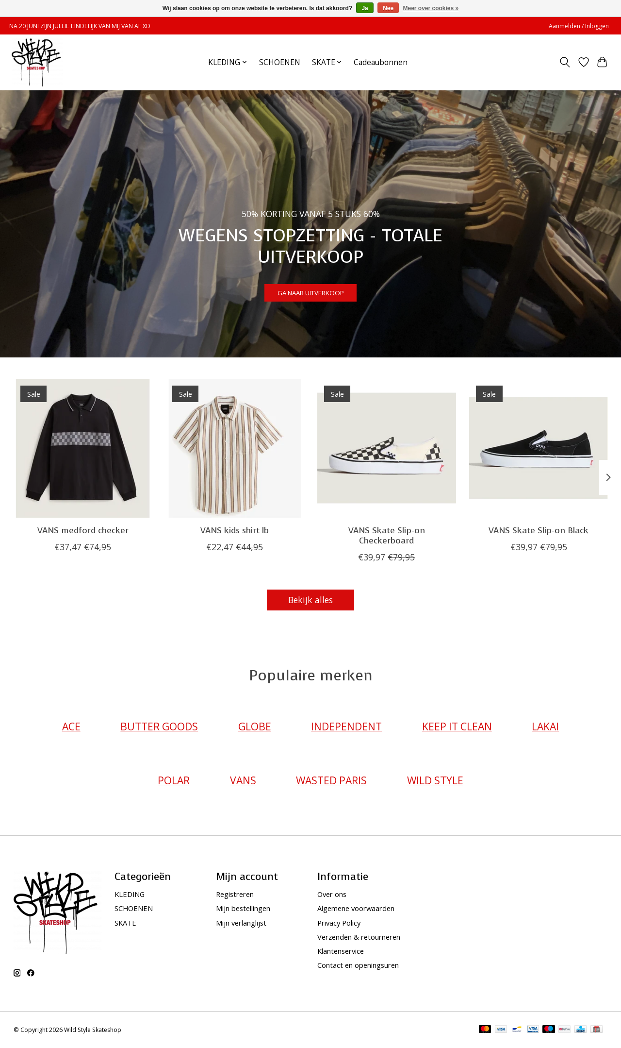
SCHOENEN (279, 62)
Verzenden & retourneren (358, 937)
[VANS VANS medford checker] (83, 448)
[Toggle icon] (564, 62)
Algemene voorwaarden (355, 908)
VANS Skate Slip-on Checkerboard (386, 535)
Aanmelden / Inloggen (579, 26)
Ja (364, 8)
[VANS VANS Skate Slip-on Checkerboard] (386, 448)
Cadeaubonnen (381, 62)
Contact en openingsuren (358, 965)
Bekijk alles (310, 600)
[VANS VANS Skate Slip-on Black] (538, 448)
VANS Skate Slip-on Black (538, 530)
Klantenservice (340, 951)
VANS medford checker (82, 530)
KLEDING (129, 894)
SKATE (125, 923)
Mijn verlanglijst (241, 923)
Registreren (235, 894)
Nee (388, 8)
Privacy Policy (338, 923)
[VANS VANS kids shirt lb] (234, 448)
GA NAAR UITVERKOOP (310, 288)
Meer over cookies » (431, 8)
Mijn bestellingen (243, 908)
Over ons (331, 894)
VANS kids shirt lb (234, 530)
